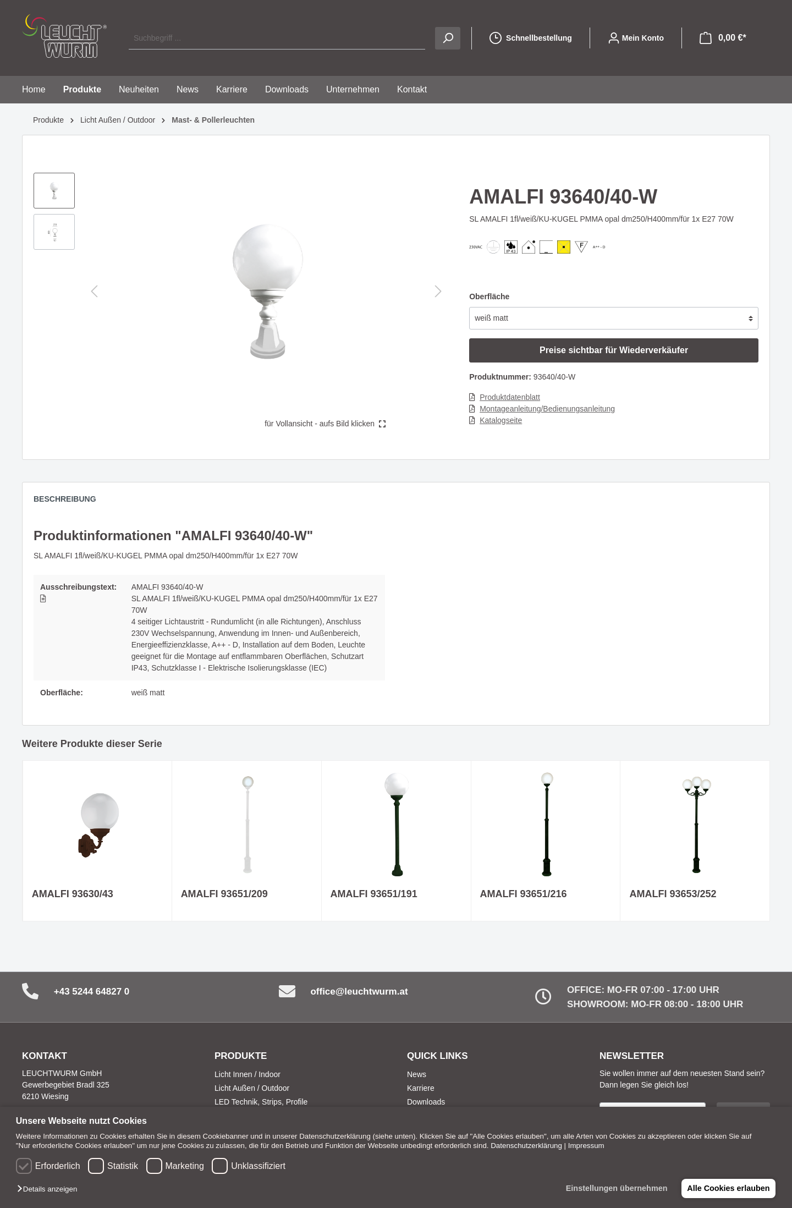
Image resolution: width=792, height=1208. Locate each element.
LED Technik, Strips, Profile (261, 1101)
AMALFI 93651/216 (523, 893)
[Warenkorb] (723, 38)
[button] (50, 1189)
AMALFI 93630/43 (72, 893)
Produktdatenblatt (510, 397)
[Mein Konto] (635, 38)
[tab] (70, 501)
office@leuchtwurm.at (359, 991)
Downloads (426, 1101)
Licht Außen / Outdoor (252, 1088)
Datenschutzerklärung (526, 1145)
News (416, 1074)
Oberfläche (489, 296)
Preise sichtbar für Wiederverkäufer (614, 350)
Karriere (421, 1088)
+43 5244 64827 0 (92, 991)
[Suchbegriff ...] (277, 38)
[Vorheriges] (94, 291)
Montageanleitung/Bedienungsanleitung (547, 408)
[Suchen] (447, 38)
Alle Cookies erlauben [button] (727, 1188)
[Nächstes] (438, 291)
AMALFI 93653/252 (672, 893)
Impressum (586, 1145)
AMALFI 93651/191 (374, 893)
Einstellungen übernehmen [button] (613, 1188)
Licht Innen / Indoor (247, 1074)
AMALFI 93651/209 (224, 893)
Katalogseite (501, 420)
